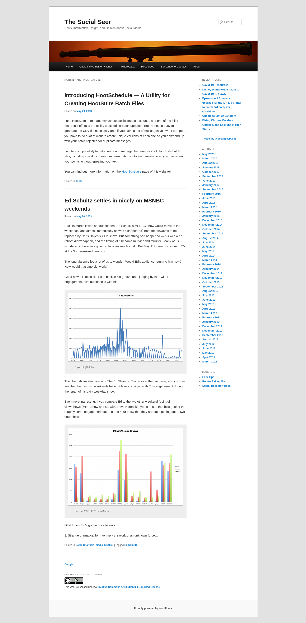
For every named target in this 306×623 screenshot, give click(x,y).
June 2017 (209, 180)
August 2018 (210, 162)
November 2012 (212, 330)
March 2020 (209, 158)
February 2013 (211, 317)
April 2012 (208, 357)
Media (99, 545)
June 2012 (209, 348)
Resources (147, 66)
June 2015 (209, 198)
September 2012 (212, 335)
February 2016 (211, 193)
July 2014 (208, 242)
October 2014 (211, 229)
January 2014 (211, 268)
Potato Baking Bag (214, 381)
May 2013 (208, 304)
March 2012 (209, 361)
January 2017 (211, 185)
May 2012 (208, 352)
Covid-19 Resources (215, 84)
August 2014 (210, 238)
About (196, 66)
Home (69, 66)
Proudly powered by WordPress (153, 608)
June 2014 (209, 246)
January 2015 (211, 215)
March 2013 (209, 313)
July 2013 (208, 295)
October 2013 (211, 282)
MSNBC (108, 545)
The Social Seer (88, 21)
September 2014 (212, 233)
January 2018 (211, 167)
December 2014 (212, 220)
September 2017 (212, 176)
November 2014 (212, 224)
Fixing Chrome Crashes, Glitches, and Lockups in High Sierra (221, 125)
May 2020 (208, 154)
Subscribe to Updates (174, 66)
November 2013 (212, 277)
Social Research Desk (216, 385)
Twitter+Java (127, 66)
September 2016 (212, 189)
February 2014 (211, 264)
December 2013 (212, 273)
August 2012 (210, 339)
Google (69, 564)
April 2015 (208, 202)
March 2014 (209, 260)
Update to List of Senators (219, 115)
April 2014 (208, 255)
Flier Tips (208, 377)
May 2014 (208, 251)
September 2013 (212, 286)
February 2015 (211, 211)
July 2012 (208, 344)
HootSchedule (131, 171)
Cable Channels (85, 545)
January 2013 (211, 321)
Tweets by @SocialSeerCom (219, 138)
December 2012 (212, 326)
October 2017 (211, 171)
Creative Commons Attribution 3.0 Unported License (129, 587)
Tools (79, 181)
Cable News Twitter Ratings (96, 66)
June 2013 (209, 299)
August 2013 (210, 290)
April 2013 (208, 308)
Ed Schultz (130, 545)
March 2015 (209, 207)
